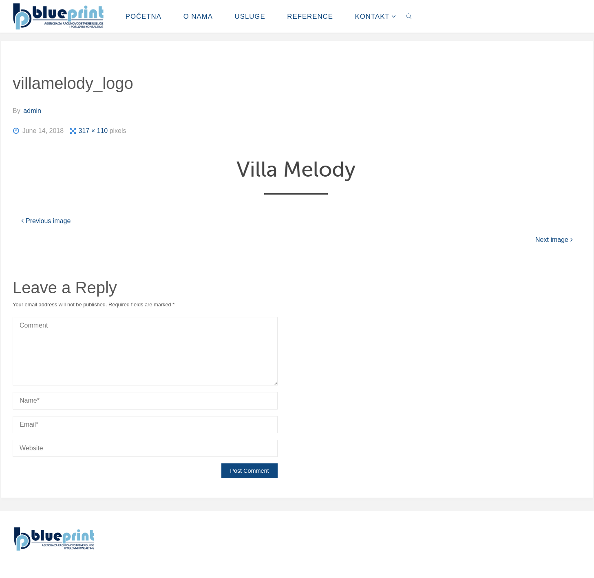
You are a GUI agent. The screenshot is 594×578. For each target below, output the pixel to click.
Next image (555, 239)
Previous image (45, 220)
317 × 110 (94, 130)
